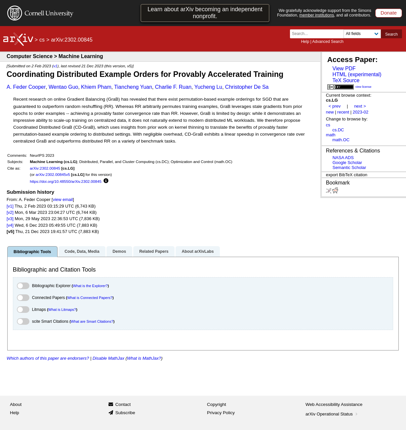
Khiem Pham (96, 87)
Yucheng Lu (208, 87)
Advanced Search (328, 41)
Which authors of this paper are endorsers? (48, 358)
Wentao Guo (63, 87)
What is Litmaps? (62, 310)
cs (42, 40)
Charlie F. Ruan (173, 87)
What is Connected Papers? (89, 298)
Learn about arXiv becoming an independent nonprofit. (205, 12)
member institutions (316, 15)
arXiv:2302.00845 (45, 168)
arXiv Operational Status (332, 414)
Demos (119, 251)
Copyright (216, 404)
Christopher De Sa (247, 87)
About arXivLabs (198, 251)
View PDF (343, 68)
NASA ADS (343, 157)
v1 (55, 66)
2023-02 (361, 112)
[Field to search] (362, 33)
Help (305, 41)
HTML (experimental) (356, 74)
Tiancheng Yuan (133, 87)
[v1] (10, 206)
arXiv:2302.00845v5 (53, 174)
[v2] (10, 212)
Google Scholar (347, 162)
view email (63, 199)
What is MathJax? (144, 358)
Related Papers (153, 251)
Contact (123, 404)
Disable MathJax (108, 358)
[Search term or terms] (318, 33)
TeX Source (345, 80)
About (15, 404)
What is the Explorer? (90, 286)
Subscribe (125, 412)
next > (360, 106)
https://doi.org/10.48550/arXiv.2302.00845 (66, 181)
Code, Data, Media (81, 251)
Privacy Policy (221, 412)
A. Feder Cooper (26, 87)
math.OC (340, 139)
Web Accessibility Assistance (333, 404)
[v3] (10, 218)
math (331, 134)
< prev (335, 106)
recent (343, 112)
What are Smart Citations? (92, 321)
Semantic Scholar (349, 167)
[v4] (10, 225)
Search (391, 34)
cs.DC (338, 129)
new (330, 112)
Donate (389, 13)
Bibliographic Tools (32, 251)
